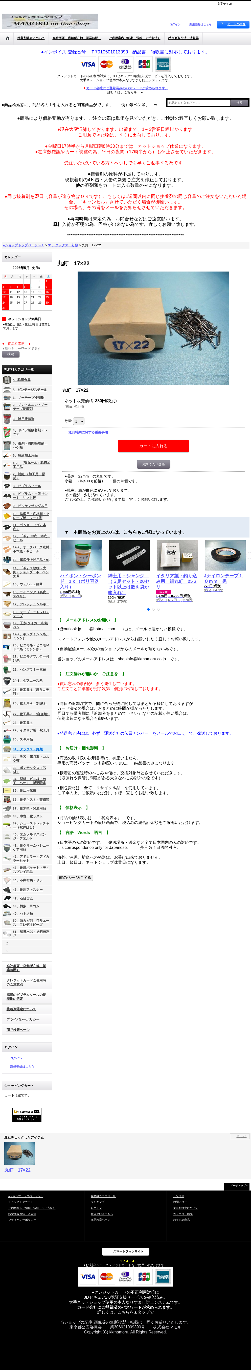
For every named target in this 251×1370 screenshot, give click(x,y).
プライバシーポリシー (23, 1019)
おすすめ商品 (181, 1219)
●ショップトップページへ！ (25, 1196)
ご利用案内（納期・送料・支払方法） (32, 1207)
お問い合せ (180, 1201)
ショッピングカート (20, 1201)
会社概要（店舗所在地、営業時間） (26, 968)
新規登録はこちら (200, 24)
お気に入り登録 (153, 464)
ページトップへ (239, 1185)
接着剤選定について (21, 1009)
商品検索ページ (18, 1030)
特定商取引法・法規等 (22, 1213)
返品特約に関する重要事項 (88, 432)
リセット (242, 1136)
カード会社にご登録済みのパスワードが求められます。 (127, 88)
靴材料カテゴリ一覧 (103, 1196)
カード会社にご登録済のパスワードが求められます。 (125, 1307)
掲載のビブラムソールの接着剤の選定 (26, 997)
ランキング (98, 1201)
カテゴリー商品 (183, 1213)
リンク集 (178, 1196)
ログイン (174, 24)
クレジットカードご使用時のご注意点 (26, 982)
